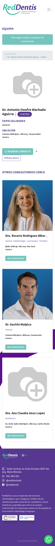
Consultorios (10, 54)
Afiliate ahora (11, 158)
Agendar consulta (18, 151)
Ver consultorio (15, 258)
